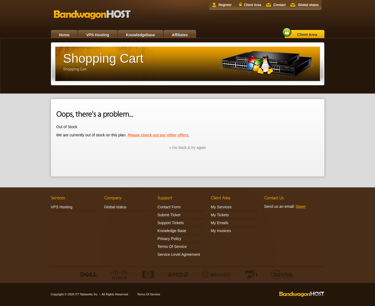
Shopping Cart (75, 69)
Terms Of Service (172, 246)
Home (64, 35)
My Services (221, 207)
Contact (280, 5)
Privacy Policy (169, 238)
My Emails (220, 223)
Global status (308, 5)
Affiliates (180, 35)
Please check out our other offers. (159, 135)
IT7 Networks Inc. (86, 294)
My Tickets (220, 215)
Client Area (252, 5)
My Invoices (221, 231)
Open (301, 206)
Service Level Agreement (179, 254)
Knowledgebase (140, 35)
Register (225, 5)
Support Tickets (171, 223)
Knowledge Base (172, 231)
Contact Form (169, 207)
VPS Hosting (97, 35)
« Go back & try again (187, 147)
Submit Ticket (169, 215)
